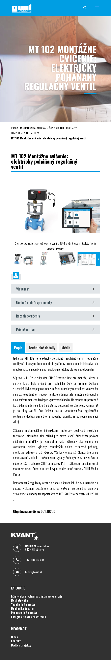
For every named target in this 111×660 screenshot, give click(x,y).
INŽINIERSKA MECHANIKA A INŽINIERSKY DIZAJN (36, 596)
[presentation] (13, 259)
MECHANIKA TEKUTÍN (22, 608)
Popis (18, 347)
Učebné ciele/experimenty (55, 302)
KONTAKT (16, 641)
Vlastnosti (55, 289)
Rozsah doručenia (55, 316)
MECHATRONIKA (19, 600)
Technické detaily (41, 347)
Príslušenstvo (55, 329)
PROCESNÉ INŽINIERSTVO (24, 612)
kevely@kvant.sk (33, 572)
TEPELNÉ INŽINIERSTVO (23, 604)
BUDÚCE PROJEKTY (21, 645)
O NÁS (14, 637)
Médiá (66, 347)
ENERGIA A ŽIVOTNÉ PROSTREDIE (28, 617)
